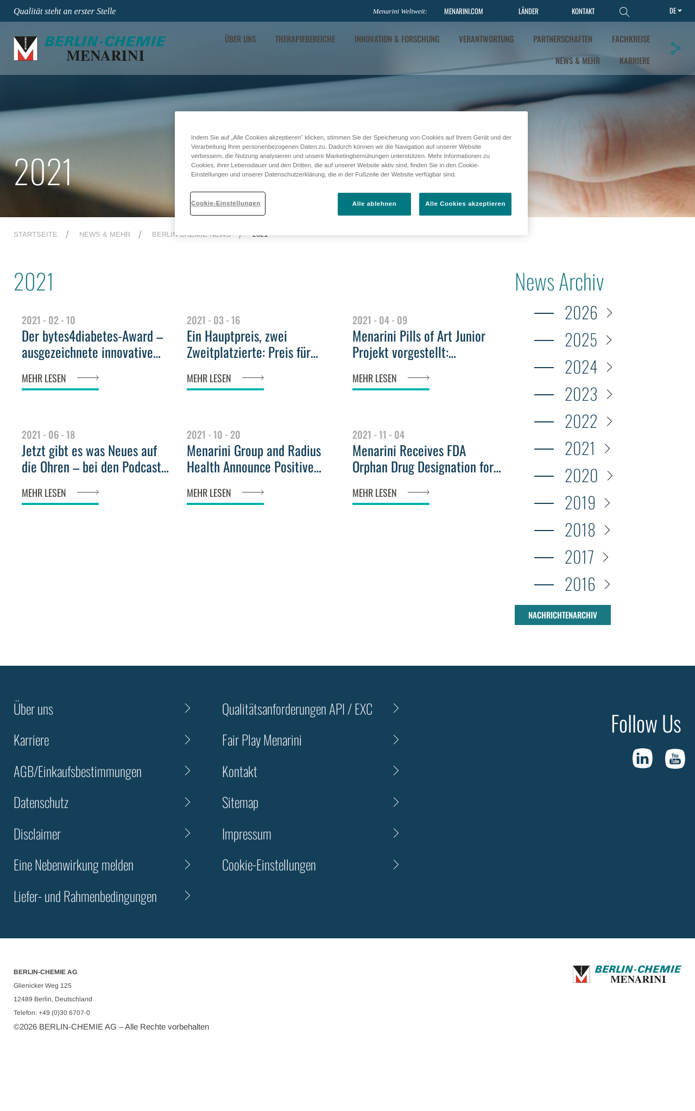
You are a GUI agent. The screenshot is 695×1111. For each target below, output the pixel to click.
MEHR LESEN (44, 378)
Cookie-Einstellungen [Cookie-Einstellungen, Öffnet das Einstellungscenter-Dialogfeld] (226, 203)
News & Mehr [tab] (577, 60)
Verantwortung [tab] (486, 39)
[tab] (397, 39)
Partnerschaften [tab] (562, 39)
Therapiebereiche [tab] (305, 39)
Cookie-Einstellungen (269, 864)
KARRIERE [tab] (635, 60)
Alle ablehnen (374, 203)
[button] (675, 48)
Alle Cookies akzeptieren (465, 203)
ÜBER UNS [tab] (240, 39)
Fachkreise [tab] (631, 39)
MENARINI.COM (463, 11)
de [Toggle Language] (672, 10)
